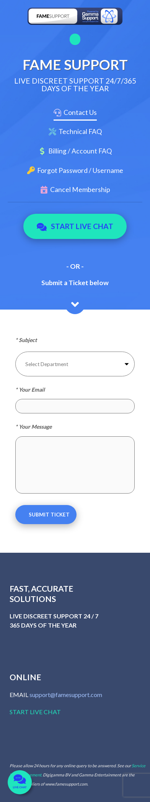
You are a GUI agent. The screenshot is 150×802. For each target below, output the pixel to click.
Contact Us (80, 112)
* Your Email (30, 389)
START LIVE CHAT (35, 711)
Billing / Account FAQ (80, 151)
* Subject (26, 340)
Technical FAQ (80, 131)
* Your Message (33, 426)
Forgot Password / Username (80, 170)
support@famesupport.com (65, 694)
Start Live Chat (75, 226)
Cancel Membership (80, 190)
